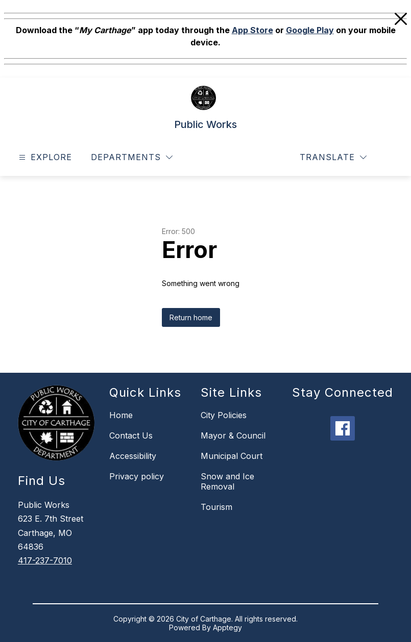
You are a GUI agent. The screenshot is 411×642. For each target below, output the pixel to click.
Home (121, 415)
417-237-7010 (45, 560)
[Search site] (388, 157)
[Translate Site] (333, 157)
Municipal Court (231, 456)
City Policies (224, 415)
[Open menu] (44, 157)
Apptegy (227, 627)
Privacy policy (136, 476)
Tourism (216, 507)
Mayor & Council (233, 435)
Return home (191, 317)
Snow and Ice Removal (227, 481)
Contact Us (131, 435)
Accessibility (132, 456)
